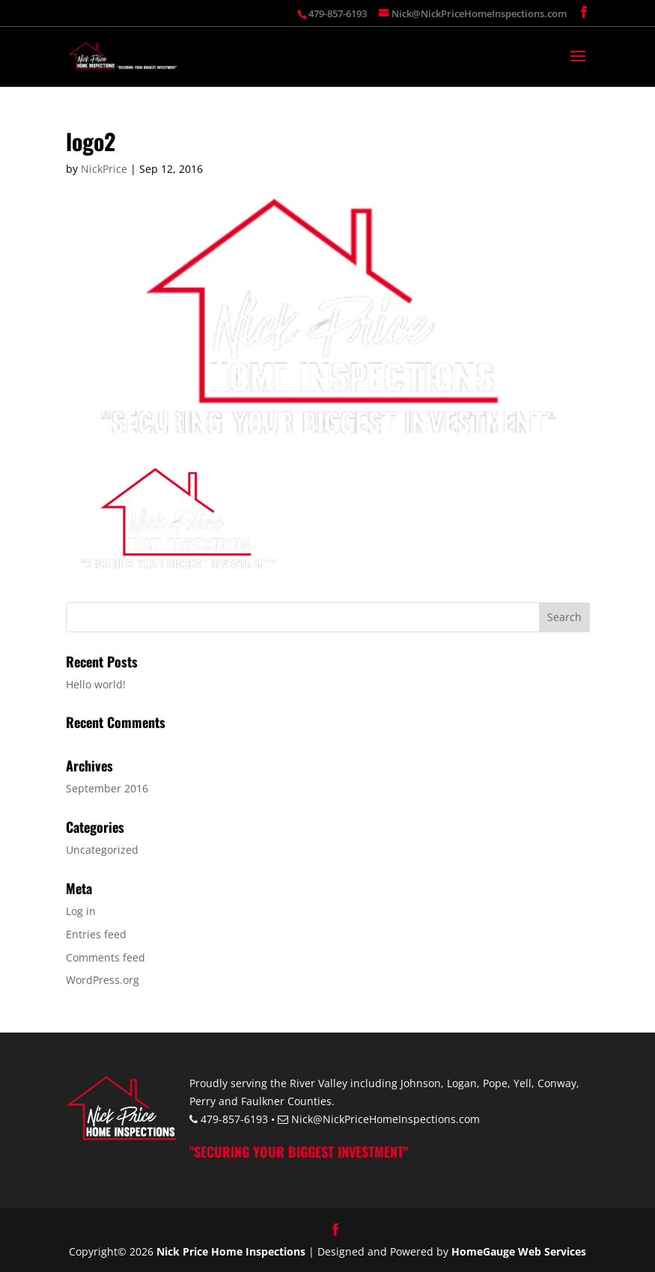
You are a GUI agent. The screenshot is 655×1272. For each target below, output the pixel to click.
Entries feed (96, 934)
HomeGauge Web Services (518, 1251)
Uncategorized (102, 850)
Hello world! (96, 684)
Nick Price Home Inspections (230, 1251)
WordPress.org (102, 980)
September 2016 (107, 788)
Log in (81, 911)
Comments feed (105, 957)
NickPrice (104, 169)
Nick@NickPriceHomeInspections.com (385, 1119)
